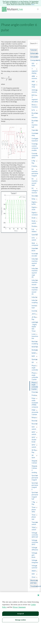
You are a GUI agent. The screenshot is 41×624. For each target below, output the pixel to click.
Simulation (34, 57)
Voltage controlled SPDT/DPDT (35, 535)
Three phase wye (34, 517)
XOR (33, 574)
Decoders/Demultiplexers (35, 196)
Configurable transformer (35, 140)
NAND (34, 353)
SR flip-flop (34, 451)
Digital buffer (34, 203)
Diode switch (34, 222)
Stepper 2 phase (34, 462)
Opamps (34, 359)
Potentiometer (35, 392)
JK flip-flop (34, 318)
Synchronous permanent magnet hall (35, 496)
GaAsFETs (35, 235)
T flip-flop (33, 503)
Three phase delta (34, 510)
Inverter (34, 311)
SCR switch (34, 428)
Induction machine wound (35, 282)
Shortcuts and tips (34, 581)
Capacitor (35, 130)
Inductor (34, 297)
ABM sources (34, 77)
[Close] (38, 595)
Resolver (35, 424)
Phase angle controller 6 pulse (35, 386)
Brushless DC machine (35, 115)
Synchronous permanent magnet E (35, 486)
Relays (34, 417)
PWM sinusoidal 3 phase (35, 412)
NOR (33, 356)
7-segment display (35, 71)
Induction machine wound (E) (35, 291)
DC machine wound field (35, 182)
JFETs (34, 314)
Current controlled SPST (35, 156)
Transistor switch (35, 523)
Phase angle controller (35, 368)
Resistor (34, 421)
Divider (34, 226)
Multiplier (35, 350)
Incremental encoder (35, 255)
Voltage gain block (34, 555)
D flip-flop (34, 162)
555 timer (33, 65)
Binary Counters (35, 106)
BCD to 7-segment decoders (35, 98)
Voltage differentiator (35, 549)
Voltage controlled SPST (35, 542)
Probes (34, 395)
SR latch (33, 456)
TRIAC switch (34, 529)
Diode (34, 218)
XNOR (34, 571)
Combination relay (35, 134)
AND (33, 81)
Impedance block (35, 249)
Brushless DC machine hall (35, 124)
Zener (34, 577)
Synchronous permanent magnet (35, 478)
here (32, 4)
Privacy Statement (19, 607)
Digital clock (34, 208)
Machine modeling (35, 343)
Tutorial (33, 50)
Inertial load (34, 307)
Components (34, 60)
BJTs (33, 110)
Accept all (20, 614)
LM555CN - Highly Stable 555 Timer (35, 327)
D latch (34, 166)
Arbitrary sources (34, 91)
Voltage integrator (35, 561)
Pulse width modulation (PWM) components (35, 402)
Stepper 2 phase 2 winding (34, 469)
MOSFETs (35, 347)
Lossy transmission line (35, 336)
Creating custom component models (35, 147)
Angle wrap (34, 86)
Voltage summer (34, 567)
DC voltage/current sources (35, 191)
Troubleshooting (34, 586)
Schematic (34, 53)
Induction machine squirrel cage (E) (35, 273)
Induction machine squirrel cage (35, 262)
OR (33, 362)
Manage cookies (20, 620)
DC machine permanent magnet (35, 172)
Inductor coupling (34, 301)
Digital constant (35, 214)
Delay (33, 199)
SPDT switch (34, 433)
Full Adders (34, 231)
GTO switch (34, 239)
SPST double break (34, 440)
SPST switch (34, 446)
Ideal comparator (35, 244)
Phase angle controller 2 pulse (35, 376)
